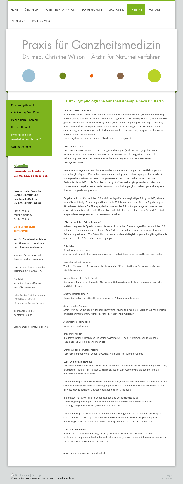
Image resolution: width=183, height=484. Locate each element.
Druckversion (20, 475)
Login (169, 475)
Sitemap (36, 475)
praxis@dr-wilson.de (24, 286)
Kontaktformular (23, 314)
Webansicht (166, 478)
